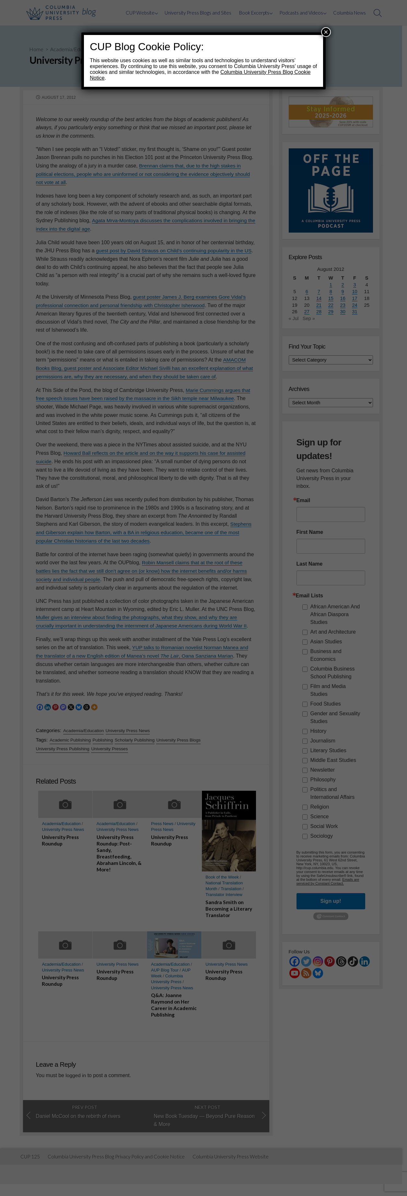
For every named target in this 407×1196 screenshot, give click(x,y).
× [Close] (326, 32)
